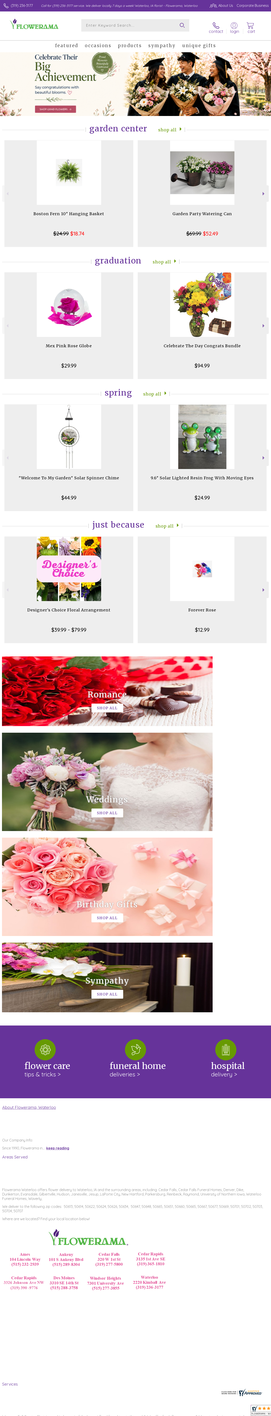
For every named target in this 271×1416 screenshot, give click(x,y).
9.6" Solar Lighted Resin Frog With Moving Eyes (202, 474)
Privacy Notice (193, 1412)
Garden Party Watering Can (202, 210)
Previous (7, 190)
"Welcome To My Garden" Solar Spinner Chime (69, 474)
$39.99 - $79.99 (68, 626)
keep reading (57, 963)
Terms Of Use (168, 1412)
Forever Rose (202, 606)
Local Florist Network (225, 1412)
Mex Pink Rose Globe (69, 342)
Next (264, 190)
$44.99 (68, 494)
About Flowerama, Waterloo (29, 922)
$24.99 (202, 494)
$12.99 (202, 626)
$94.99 (202, 362)
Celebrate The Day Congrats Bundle (202, 342)
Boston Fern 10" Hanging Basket (68, 210)
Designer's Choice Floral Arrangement (69, 606)
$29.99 (68, 362)
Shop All (167, 126)
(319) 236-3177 (22, 5)
